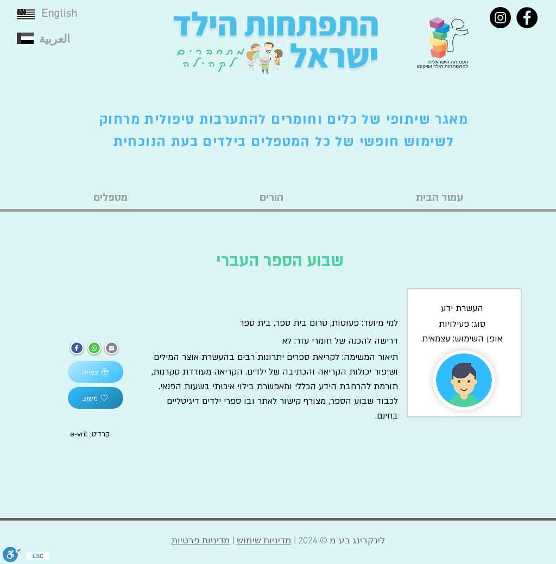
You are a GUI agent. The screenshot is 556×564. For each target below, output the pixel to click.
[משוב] (95, 398)
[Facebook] (527, 17)
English (59, 14)
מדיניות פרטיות (201, 541)
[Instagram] (500, 17)
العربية (54, 40)
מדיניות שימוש (264, 541)
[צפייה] (95, 372)
